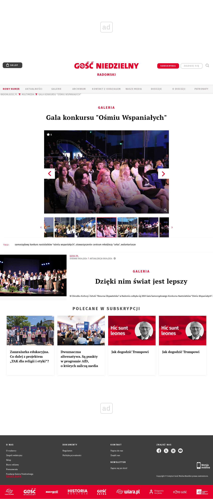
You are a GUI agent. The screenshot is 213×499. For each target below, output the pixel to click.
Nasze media (134, 89)
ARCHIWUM (79, 89)
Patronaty (202, 89)
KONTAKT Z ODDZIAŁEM (106, 89)
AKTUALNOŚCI (33, 89)
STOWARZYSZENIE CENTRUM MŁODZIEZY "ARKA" (98, 244)
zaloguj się (191, 66)
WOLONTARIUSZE (128, 244)
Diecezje (156, 89)
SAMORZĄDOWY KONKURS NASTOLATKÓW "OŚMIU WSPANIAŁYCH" (45, 244)
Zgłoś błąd (13, 476)
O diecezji (178, 89)
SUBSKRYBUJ (168, 66)
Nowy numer (11, 89)
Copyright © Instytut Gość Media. (170, 476)
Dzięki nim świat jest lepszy (141, 281)
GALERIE (56, 89)
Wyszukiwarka (207, 65)
